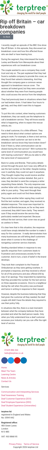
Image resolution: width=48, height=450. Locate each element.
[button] (24, 15)
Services (5, 387)
